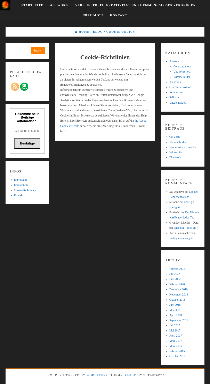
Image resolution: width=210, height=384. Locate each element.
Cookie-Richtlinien (25, 190)
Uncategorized (177, 102)
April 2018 (175, 315)
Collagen (174, 136)
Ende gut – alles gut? (185, 227)
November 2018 (178, 294)
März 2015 (175, 346)
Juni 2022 (175, 279)
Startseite (32, 5)
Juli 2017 (174, 325)
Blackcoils (175, 157)
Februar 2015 (177, 351)
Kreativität (175, 82)
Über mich (93, 15)
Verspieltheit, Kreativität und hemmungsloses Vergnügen (135, 5)
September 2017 (178, 320)
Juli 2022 (174, 273)
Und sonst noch (182, 71)
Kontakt (119, 15)
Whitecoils (175, 152)
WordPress (97, 375)
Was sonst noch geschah (183, 147)
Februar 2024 (177, 268)
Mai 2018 (174, 310)
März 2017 (175, 341)
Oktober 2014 (177, 356)
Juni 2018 (175, 304)
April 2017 (175, 335)
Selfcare (174, 97)
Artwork (59, 5)
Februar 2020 (177, 284)
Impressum (20, 179)
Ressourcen (176, 92)
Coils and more (182, 66)
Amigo (130, 375)
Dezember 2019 (178, 289)
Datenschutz (21, 185)
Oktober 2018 (177, 299)
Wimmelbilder (181, 76)
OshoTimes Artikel (180, 87)
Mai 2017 (174, 330)
